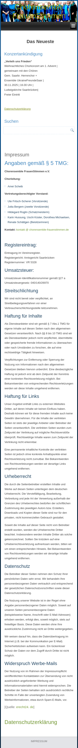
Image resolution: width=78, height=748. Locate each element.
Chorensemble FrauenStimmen (39, 11)
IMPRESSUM (39, 741)
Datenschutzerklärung (17, 108)
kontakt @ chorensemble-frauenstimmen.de (42, 229)
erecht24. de (24, 707)
